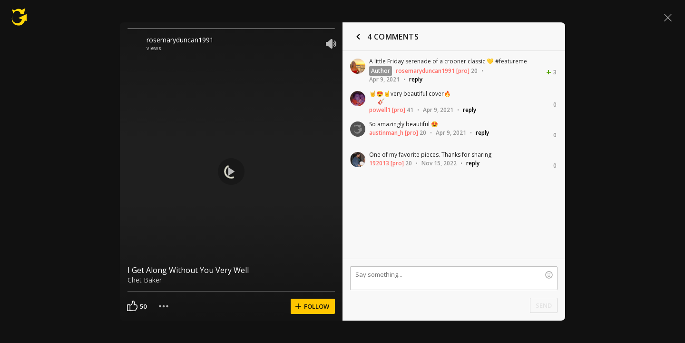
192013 (379, 163)
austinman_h (386, 133)
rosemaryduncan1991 (180, 39)
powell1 (380, 110)
